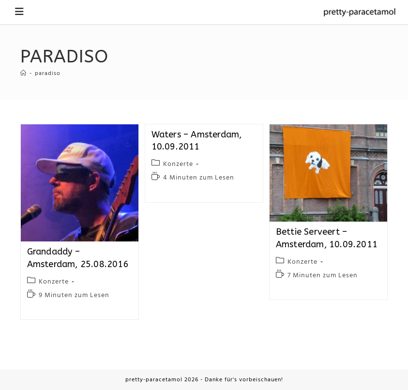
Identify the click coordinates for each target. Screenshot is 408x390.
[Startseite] (23, 73)
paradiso (47, 73)
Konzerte (54, 281)
